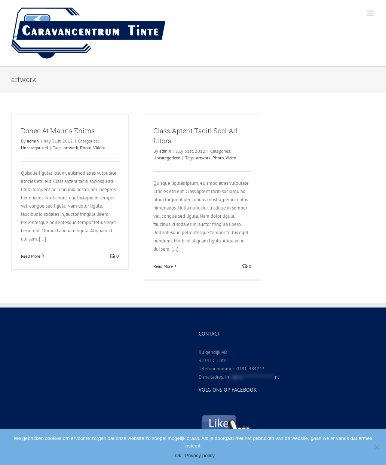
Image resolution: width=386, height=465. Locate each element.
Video (231, 157)
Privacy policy (200, 455)
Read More (30, 256)
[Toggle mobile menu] (371, 13)
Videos (99, 147)
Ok (178, 455)
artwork (71, 147)
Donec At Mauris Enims (58, 130)
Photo (85, 147)
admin (33, 141)
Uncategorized (34, 147)
